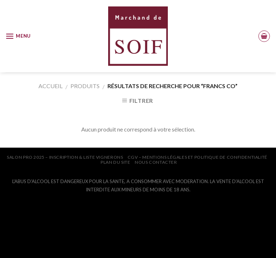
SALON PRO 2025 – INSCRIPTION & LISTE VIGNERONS (65, 157)
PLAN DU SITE (115, 162)
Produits (85, 85)
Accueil (50, 85)
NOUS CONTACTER (156, 162)
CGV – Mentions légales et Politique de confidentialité (197, 157)
